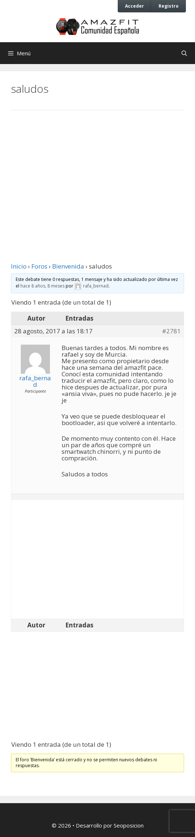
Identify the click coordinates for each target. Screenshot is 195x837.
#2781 (171, 331)
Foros (39, 266)
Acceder (134, 6)
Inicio (19, 266)
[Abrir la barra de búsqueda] (184, 53)
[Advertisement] (97, 176)
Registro (169, 6)
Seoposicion (129, 825)
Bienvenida (68, 266)
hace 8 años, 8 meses (42, 286)
